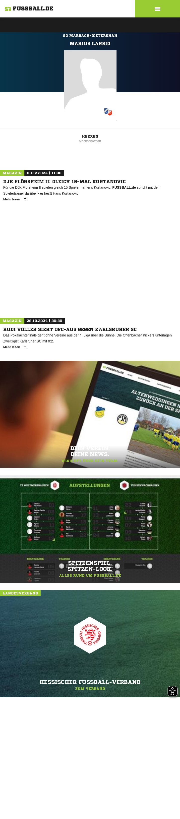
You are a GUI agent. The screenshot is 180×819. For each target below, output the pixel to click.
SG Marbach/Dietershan (90, 35)
